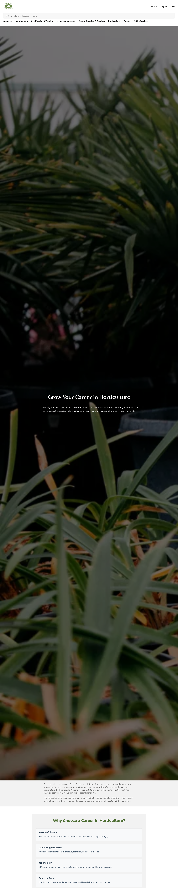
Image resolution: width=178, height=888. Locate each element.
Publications (114, 21)
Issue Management (66, 21)
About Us (7, 21)
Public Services (141, 21)
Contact (153, 7)
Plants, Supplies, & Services (92, 21)
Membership (22, 21)
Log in (164, 7)
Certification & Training (42, 21)
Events (127, 21)
